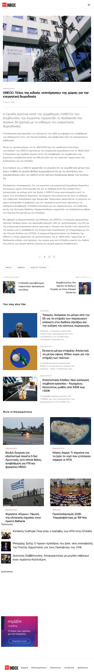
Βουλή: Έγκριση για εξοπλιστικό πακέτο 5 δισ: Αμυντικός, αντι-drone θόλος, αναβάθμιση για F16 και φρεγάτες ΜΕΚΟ (23, 456)
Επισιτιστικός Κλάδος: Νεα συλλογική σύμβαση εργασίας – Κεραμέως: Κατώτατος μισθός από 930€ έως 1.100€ (65, 385)
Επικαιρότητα (9, 89)
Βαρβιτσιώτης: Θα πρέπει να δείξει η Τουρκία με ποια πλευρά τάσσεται (63, 287)
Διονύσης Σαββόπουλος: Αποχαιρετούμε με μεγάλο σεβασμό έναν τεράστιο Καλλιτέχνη (51, 551)
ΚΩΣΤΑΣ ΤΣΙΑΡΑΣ (38, 267)
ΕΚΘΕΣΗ (21, 267)
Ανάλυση (56, 504)
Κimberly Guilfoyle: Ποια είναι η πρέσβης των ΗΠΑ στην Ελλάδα (52, 525)
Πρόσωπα (55, 659)
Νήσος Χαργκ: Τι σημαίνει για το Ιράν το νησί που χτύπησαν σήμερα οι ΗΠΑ (72, 453)
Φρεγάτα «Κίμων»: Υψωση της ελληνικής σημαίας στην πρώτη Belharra (23, 511)
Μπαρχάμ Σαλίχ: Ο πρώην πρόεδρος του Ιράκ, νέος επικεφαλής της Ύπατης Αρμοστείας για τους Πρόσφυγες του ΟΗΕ (53, 539)
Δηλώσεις (44, 311)
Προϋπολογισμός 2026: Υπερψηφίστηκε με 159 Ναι (70, 509)
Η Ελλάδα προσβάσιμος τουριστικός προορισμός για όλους (31, 286)
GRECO (8, 267)
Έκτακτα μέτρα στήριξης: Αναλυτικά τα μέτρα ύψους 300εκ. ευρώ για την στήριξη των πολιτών (65, 354)
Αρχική (24, 659)
